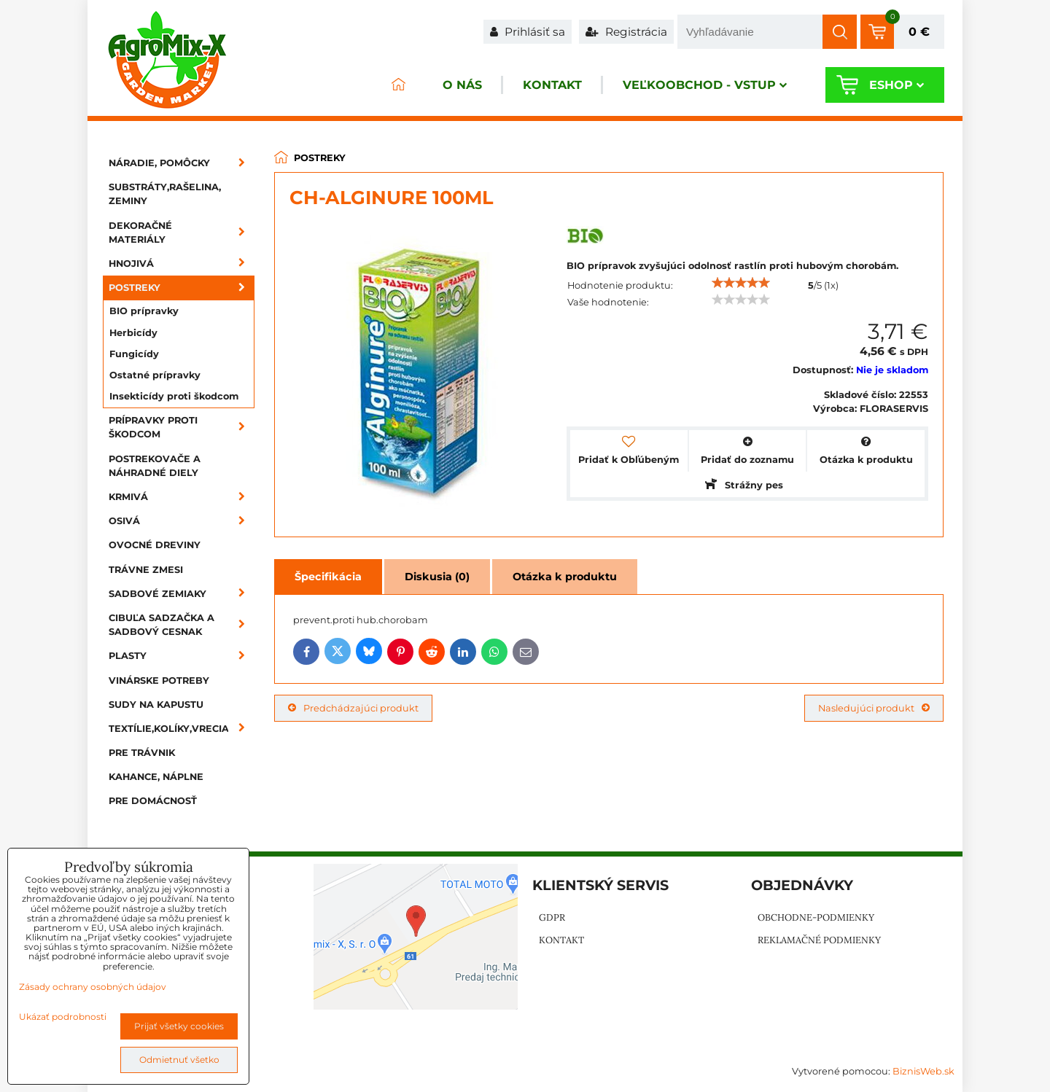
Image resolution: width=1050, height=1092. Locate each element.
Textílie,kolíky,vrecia (181, 729)
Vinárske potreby (159, 680)
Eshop (896, 85)
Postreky (181, 288)
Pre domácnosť (153, 800)
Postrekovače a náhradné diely (155, 465)
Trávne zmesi (146, 569)
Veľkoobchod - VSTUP (705, 85)
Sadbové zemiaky (181, 594)
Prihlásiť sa (527, 32)
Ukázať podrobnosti (62, 1016)
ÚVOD (398, 85)
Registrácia (626, 32)
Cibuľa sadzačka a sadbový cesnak (181, 625)
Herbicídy (133, 332)
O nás (462, 85)
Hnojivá (181, 263)
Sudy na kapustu (156, 704)
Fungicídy (134, 353)
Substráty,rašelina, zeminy (165, 194)
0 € (919, 32)
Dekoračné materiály (181, 232)
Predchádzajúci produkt (353, 708)
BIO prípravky (144, 310)
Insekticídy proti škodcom (173, 396)
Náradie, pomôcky (181, 163)
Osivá (181, 521)
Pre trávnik (142, 752)
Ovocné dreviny (155, 544)
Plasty (181, 656)
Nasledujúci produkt (874, 708)
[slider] (741, 283)
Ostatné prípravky (155, 375)
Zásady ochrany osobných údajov (92, 986)
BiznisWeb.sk (923, 1071)
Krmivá (181, 497)
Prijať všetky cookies (179, 1026)
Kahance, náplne (156, 776)
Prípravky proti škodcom (181, 427)
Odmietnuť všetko (179, 1059)
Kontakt (552, 85)
